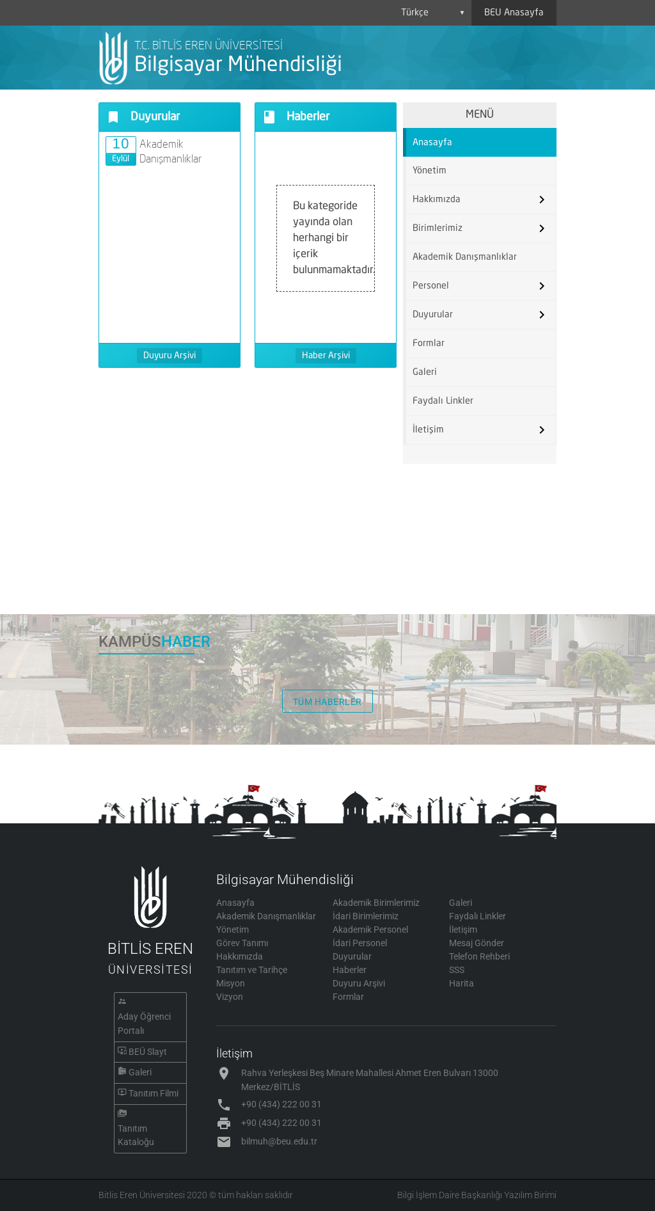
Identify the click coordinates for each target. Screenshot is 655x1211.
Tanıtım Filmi (153, 1093)
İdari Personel (360, 943)
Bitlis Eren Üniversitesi (142, 1195)
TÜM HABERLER (327, 702)
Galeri (425, 372)
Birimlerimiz (437, 228)
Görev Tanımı (242, 943)
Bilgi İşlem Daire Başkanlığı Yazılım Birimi (476, 1195)
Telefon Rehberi (479, 956)
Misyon (230, 983)
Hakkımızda (437, 199)
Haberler (350, 970)
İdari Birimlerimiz (366, 916)
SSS (456, 970)
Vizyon (229, 997)
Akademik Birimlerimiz (376, 903)
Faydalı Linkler (443, 401)
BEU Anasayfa (514, 12)
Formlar (429, 343)
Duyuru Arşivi (169, 355)
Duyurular (433, 314)
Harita (461, 983)
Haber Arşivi (326, 355)
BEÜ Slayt (148, 1052)
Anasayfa (432, 142)
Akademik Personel (370, 929)
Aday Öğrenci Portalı (144, 1023)
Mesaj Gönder (476, 943)
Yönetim (429, 170)
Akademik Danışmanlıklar (465, 257)
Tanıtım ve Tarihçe (251, 970)
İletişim (428, 429)
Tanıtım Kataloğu (136, 1135)
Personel (431, 285)
